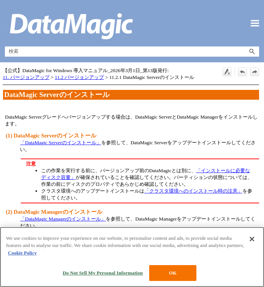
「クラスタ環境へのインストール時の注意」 (193, 191)
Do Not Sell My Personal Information (103, 273)
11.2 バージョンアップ (79, 77)
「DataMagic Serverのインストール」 (60, 142)
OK (172, 273)
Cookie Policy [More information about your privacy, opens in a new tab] (22, 253)
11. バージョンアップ (26, 77)
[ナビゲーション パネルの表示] (255, 23)
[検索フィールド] (132, 51)
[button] (252, 51)
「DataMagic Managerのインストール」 (63, 219)
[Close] (252, 239)
